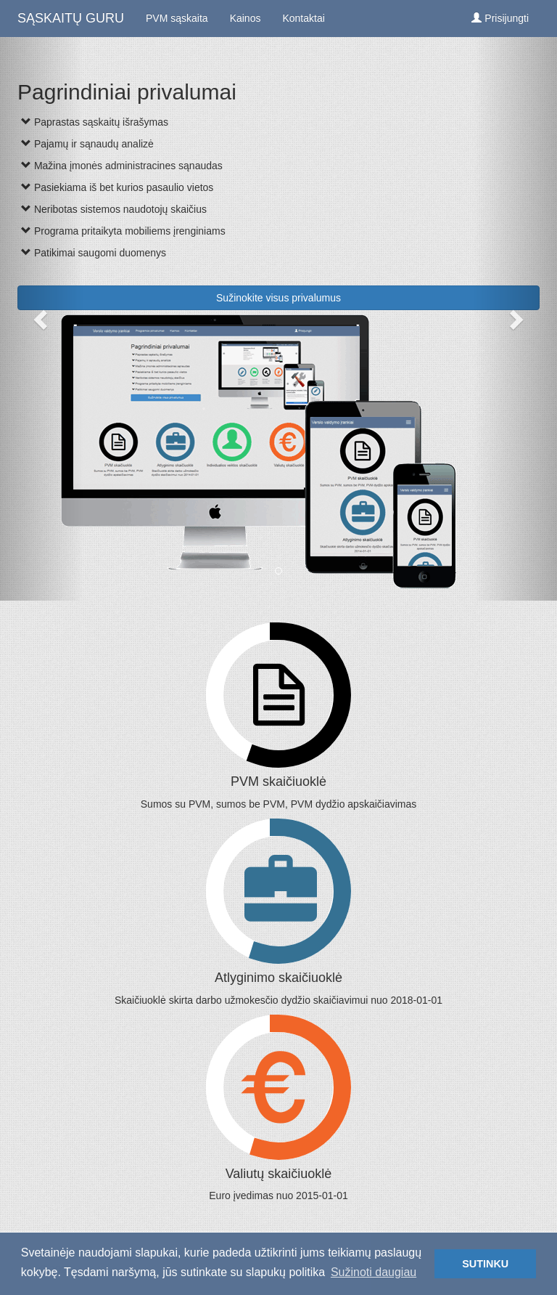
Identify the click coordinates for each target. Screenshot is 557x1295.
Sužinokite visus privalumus (278, 298)
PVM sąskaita (177, 18)
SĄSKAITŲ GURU (70, 18)
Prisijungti (500, 18)
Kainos (245, 18)
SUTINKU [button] (485, 1264)
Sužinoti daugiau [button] (373, 1272)
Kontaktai (303, 18)
